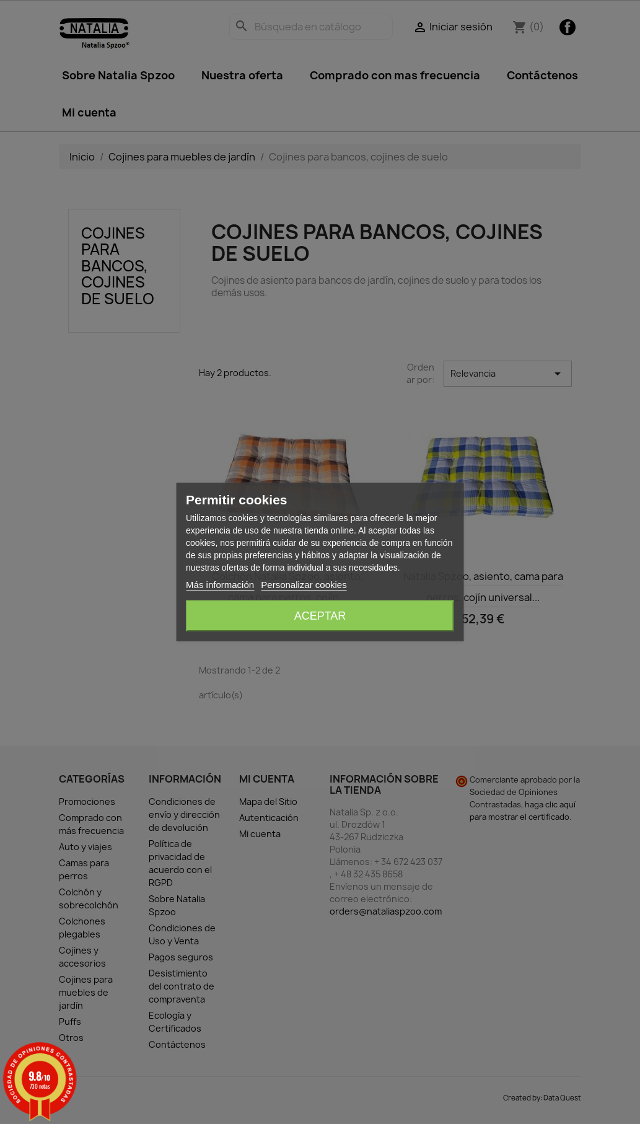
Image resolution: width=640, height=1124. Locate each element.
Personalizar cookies (303, 584)
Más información (220, 584)
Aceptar (320, 616)
